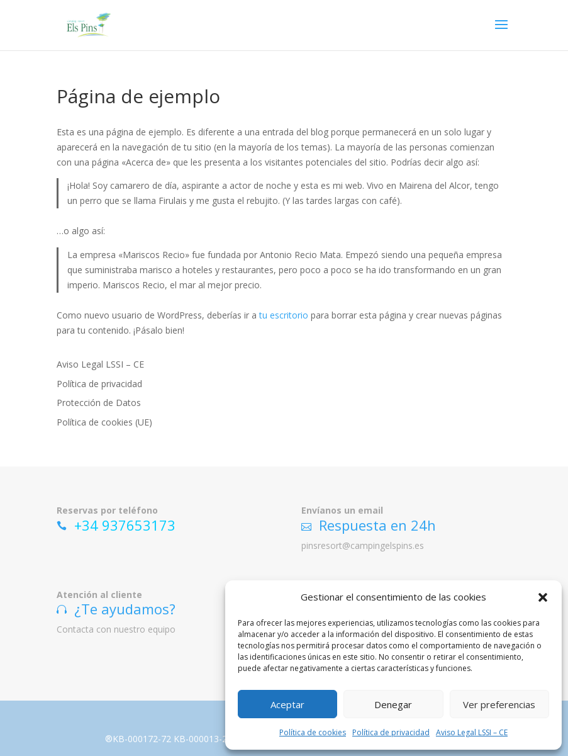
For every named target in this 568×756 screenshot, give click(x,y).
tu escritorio (283, 315)
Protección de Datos (99, 403)
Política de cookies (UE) (104, 422)
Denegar (393, 704)
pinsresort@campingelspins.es (362, 545)
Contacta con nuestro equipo (116, 629)
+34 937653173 (124, 525)
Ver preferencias (499, 704)
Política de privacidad (391, 732)
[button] (543, 597)
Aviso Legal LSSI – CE (472, 732)
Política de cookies (312, 732)
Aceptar (287, 704)
